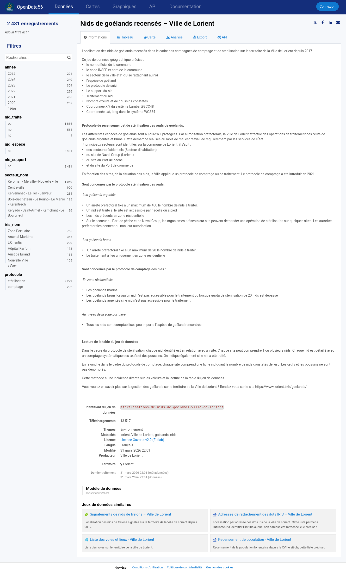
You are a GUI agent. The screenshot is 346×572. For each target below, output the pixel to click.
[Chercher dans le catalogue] (69, 57)
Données (64, 6)
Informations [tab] (95, 37)
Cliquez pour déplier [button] (97, 493)
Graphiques (124, 6)
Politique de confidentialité (185, 567)
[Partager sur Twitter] (315, 22)
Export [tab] (200, 37)
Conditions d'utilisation (148, 567)
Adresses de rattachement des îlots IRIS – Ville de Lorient (265, 514)
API (152, 6)
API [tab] (222, 37)
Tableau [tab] (125, 37)
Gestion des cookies (219, 567)
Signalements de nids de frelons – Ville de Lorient (130, 514)
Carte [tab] (149, 37)
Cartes (92, 6)
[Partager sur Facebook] (322, 22)
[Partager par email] (337, 22)
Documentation (185, 6)
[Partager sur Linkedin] (330, 22)
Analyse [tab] (174, 37)
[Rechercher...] (38, 57)
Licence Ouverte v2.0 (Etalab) (142, 440)
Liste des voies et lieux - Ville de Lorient (122, 539)
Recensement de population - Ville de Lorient (254, 539)
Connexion (327, 6)
